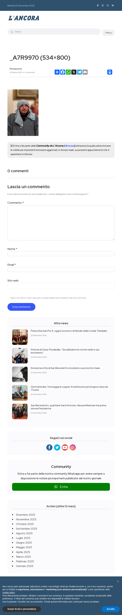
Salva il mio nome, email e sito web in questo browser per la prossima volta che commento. (48, 298)
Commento (15, 202)
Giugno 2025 (24, 542)
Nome (12, 249)
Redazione (16, 68)
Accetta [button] (111, 609)
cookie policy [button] (8, 592)
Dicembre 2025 (25, 514)
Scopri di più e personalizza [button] (21, 609)
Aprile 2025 (23, 552)
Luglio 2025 (23, 538)
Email (11, 264)
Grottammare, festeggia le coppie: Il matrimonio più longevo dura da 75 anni (69, 388)
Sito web (12, 280)
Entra (61, 486)
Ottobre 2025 (25, 524)
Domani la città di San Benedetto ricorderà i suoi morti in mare (65, 368)
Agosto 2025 (24, 533)
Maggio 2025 (24, 547)
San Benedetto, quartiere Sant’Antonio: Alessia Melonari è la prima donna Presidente (68, 407)
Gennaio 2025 (24, 566)
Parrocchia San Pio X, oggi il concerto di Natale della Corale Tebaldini (69, 330)
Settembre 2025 (26, 528)
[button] (117, 581)
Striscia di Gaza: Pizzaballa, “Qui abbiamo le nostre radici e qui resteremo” (65, 351)
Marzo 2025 (23, 556)
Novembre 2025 (26, 519)
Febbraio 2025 (25, 561)
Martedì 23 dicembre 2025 (20, 5)
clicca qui (69, 145)
